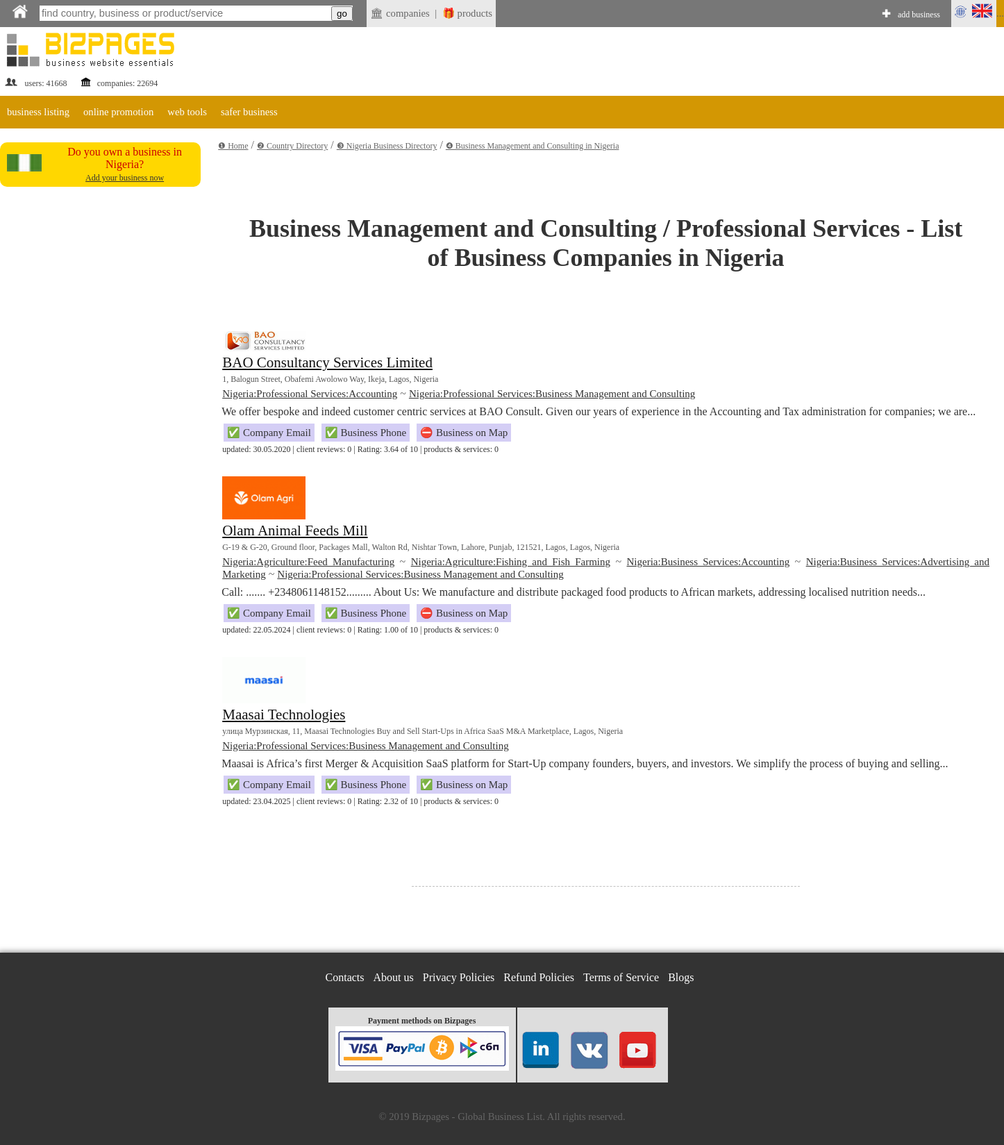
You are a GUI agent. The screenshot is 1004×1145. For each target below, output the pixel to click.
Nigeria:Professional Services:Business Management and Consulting (552, 393)
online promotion (118, 111)
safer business (249, 111)
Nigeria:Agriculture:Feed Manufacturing (308, 561)
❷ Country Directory (292, 146)
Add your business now (124, 178)
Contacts (345, 977)
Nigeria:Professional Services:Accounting (309, 393)
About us (394, 977)
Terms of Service (621, 977)
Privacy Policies (459, 977)
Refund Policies (538, 977)
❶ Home (233, 146)
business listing (38, 111)
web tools (187, 111)
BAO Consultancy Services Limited (327, 362)
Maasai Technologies (283, 714)
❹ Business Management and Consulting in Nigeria (532, 146)
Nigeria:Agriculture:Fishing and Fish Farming (510, 561)
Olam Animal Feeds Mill (294, 530)
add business (919, 14)
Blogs (681, 977)
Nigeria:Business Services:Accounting (708, 561)
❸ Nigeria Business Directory (387, 146)
